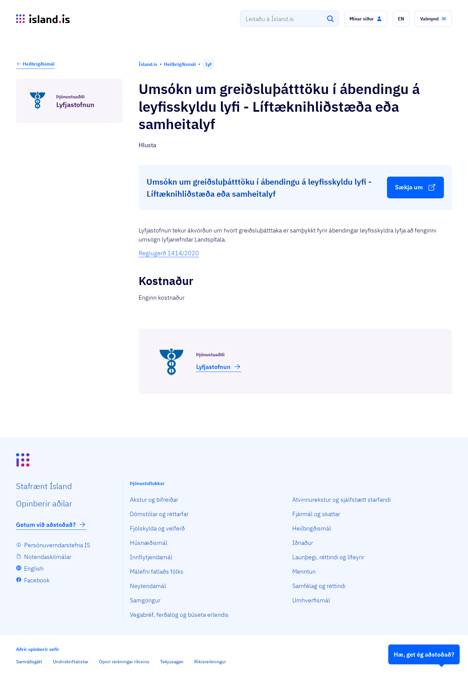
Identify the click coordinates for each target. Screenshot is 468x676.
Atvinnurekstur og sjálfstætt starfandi (341, 499)
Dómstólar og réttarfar (159, 514)
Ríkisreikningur (210, 662)
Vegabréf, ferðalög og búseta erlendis (179, 614)
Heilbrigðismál (311, 528)
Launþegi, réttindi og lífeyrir (328, 557)
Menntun (304, 571)
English (34, 568)
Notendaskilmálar (47, 557)
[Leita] (330, 19)
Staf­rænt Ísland (44, 486)
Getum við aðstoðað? (51, 524)
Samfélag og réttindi (318, 586)
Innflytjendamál (151, 557)
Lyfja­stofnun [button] (218, 367)
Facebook (37, 580)
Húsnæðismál (148, 543)
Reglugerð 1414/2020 (169, 253)
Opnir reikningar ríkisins (124, 662)
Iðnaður (302, 543)
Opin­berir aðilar (44, 503)
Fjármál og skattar (316, 514)
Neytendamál (148, 586)
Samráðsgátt (29, 662)
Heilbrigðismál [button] (35, 64)
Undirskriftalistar (70, 662)
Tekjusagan (171, 662)
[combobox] (289, 19)
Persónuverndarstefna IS (57, 545)
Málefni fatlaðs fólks (156, 571)
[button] (365, 19)
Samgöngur (145, 600)
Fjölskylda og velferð (157, 528)
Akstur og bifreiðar (154, 499)
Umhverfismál (311, 600)
